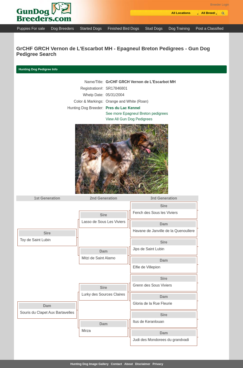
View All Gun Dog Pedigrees (129, 119)
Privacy (158, 364)
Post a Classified (209, 28)
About (128, 364)
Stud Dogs (154, 28)
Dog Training (179, 28)
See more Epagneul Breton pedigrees (137, 113)
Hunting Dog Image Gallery (89, 364)
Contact (116, 364)
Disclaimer (142, 364)
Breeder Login (219, 4)
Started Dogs (91, 28)
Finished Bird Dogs (123, 28)
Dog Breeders (62, 28)
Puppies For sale (31, 28)
